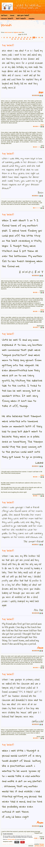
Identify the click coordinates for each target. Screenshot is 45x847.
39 (24, 39)
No (22, 841)
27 (22, 37)
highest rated (18, 32)
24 (13, 37)
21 (4, 37)
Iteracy (42, 844)
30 (30, 37)
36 (15, 39)
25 (16, 37)
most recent (8, 32)
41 (29, 39)
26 (19, 37)
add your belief (23, 15)
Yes (17, 841)
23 (10, 37)
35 (12, 39)
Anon (40, 92)
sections (4, 15)
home (12, 15)
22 (7, 37)
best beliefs (21, 18)
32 (36, 37)
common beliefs (7, 18)
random (31, 18)
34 (42, 37)
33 (39, 37)
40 (27, 39)
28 (24, 37)
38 (21, 39)
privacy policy (39, 846)
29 (27, 37)
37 (18, 39)
